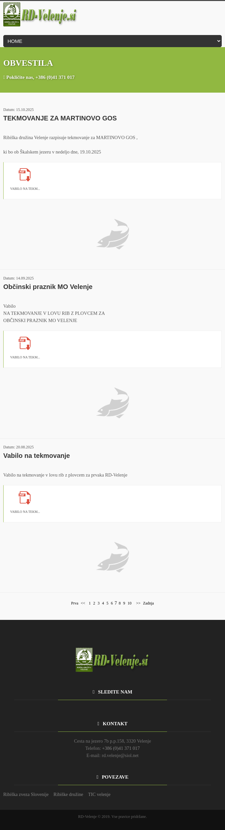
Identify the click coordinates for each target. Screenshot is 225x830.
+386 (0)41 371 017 (55, 77)
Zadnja (148, 603)
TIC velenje (99, 794)
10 (130, 603)
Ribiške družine (68, 794)
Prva (74, 603)
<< (83, 603)
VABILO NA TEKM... (25, 188)
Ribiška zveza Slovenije (25, 794)
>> (138, 603)
